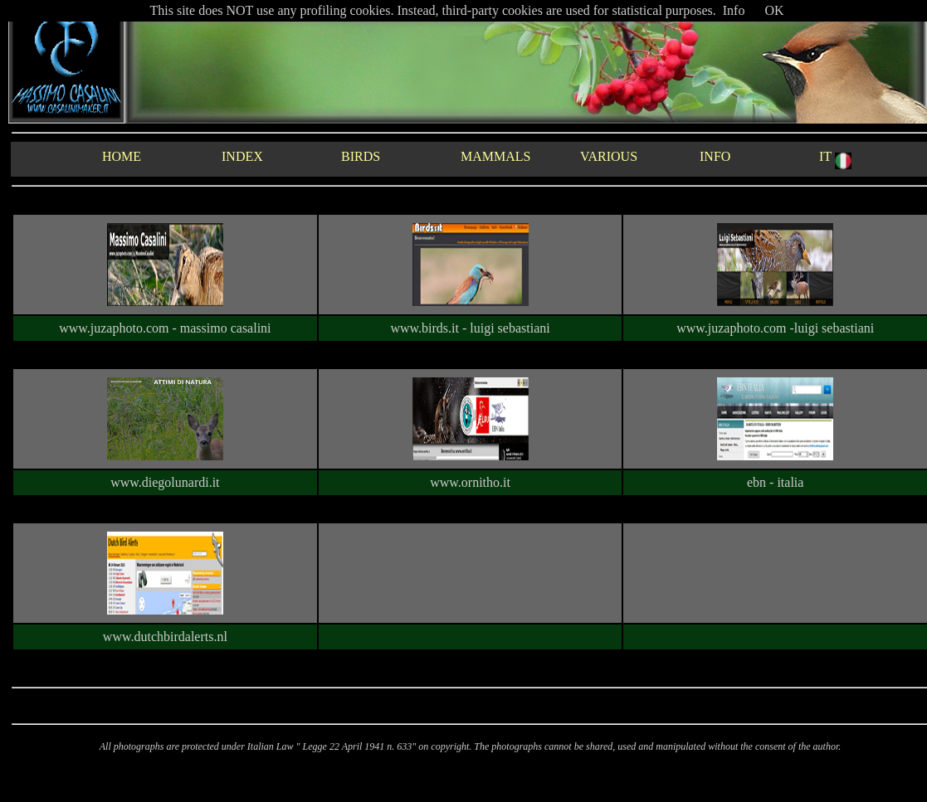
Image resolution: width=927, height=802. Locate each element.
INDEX (242, 156)
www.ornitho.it (470, 482)
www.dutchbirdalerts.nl (165, 636)
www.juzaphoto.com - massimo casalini (165, 328)
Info (734, 10)
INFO (715, 156)
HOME (121, 156)
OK (773, 10)
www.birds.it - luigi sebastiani (469, 328)
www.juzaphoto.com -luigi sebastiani (775, 328)
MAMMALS (495, 156)
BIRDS (360, 156)
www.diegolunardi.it (164, 482)
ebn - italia (775, 482)
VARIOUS (608, 156)
